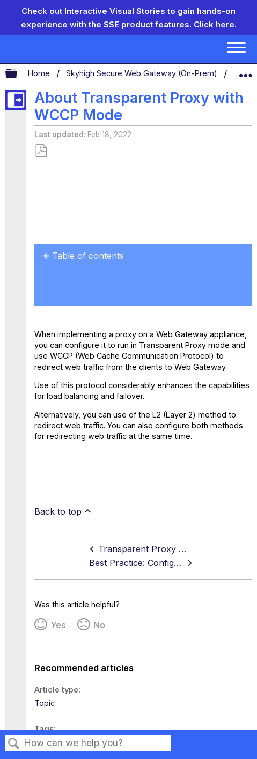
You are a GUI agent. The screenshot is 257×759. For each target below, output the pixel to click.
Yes (58, 625)
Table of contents (88, 255)
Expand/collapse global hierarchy (18, 74)
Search (14, 743)
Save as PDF (41, 151)
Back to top (58, 511)
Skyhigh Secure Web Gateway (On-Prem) (142, 73)
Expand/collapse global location (245, 71)
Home (40, 73)
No (99, 625)
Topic (44, 703)
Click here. (215, 24)
